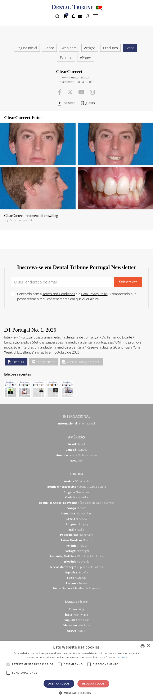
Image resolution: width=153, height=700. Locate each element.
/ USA (76, 460)
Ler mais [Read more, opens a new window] (122, 657)
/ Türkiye (76, 583)
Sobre (49, 47)
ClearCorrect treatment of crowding (31, 216)
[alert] (76, 670)
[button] (76, 693)
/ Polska (76, 545)
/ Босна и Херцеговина (76, 486)
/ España (76, 572)
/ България (76, 492)
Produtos (110, 47)
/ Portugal (76, 551)
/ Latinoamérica (76, 455)
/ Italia (76, 529)
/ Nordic (76, 540)
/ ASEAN (76, 630)
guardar (90, 103)
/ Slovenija (76, 561)
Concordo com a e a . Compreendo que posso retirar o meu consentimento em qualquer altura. (76, 296)
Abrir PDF (16, 362)
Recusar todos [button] (93, 683)
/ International (76, 423)
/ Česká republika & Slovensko (76, 503)
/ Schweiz (76, 577)
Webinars (69, 47)
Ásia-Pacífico (77, 602)
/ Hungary (76, 524)
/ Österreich (76, 481)
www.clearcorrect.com (76, 77)
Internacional (76, 416)
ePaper (85, 57)
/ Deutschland (77, 513)
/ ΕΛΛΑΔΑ (76, 519)
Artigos (89, 47)
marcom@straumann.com (76, 82)
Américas (76, 437)
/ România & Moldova (76, 556)
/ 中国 (76, 609)
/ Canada (76, 449)
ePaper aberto (43, 362)
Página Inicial (27, 47)
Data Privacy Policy (94, 294)
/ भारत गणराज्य (76, 615)
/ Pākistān (77, 620)
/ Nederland (76, 535)
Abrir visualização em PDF (81, 362)
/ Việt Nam (76, 625)
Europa (77, 474)
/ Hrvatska (76, 497)
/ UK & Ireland (76, 588)
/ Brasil (76, 444)
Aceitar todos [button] (58, 683)
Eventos (66, 57)
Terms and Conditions (58, 294)
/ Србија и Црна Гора (77, 567)
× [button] (148, 645)
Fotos (129, 47)
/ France (76, 508)
